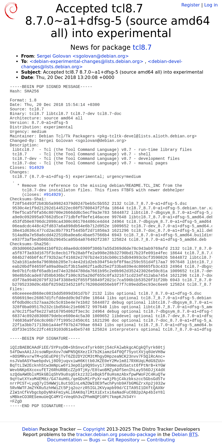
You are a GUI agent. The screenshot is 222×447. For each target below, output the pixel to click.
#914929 (52, 194)
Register (190, 5)
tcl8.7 (142, 47)
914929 (36, 167)
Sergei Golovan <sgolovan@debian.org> (83, 56)
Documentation (64, 440)
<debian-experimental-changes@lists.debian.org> (86, 61)
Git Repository (123, 440)
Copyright (94, 429)
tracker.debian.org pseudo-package (116, 434)
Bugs (94, 440)
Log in (211, 5)
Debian (30, 429)
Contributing (161, 440)
